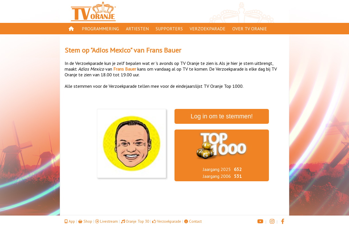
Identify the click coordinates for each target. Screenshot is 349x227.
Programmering (100, 28)
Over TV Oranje (249, 28)
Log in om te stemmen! (222, 116)
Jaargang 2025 (217, 169)
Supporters (169, 28)
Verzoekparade (207, 28)
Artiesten (137, 28)
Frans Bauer (163, 50)
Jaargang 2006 (217, 176)
